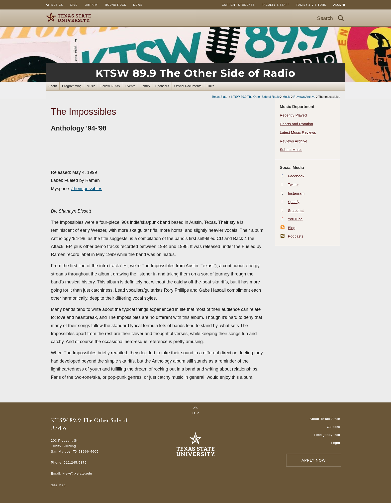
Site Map (58, 485)
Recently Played (293, 115)
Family (145, 86)
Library (91, 4)
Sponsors (162, 86)
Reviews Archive (304, 97)
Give (74, 4)
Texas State (220, 97)
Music (91, 86)
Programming (72, 86)
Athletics (54, 4)
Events (130, 86)
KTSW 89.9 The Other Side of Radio (195, 73)
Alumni (339, 4)
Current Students (238, 4)
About (52, 86)
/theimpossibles (86, 188)
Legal (335, 443)
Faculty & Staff (276, 4)
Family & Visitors (311, 4)
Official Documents (187, 86)
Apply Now (313, 460)
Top (195, 410)
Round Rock (115, 4)
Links (210, 86)
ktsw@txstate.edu (77, 473)
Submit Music (291, 149)
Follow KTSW (110, 86)
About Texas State (325, 419)
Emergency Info (327, 435)
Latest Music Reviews (298, 132)
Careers (333, 427)
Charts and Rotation (296, 124)
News (137, 4)
